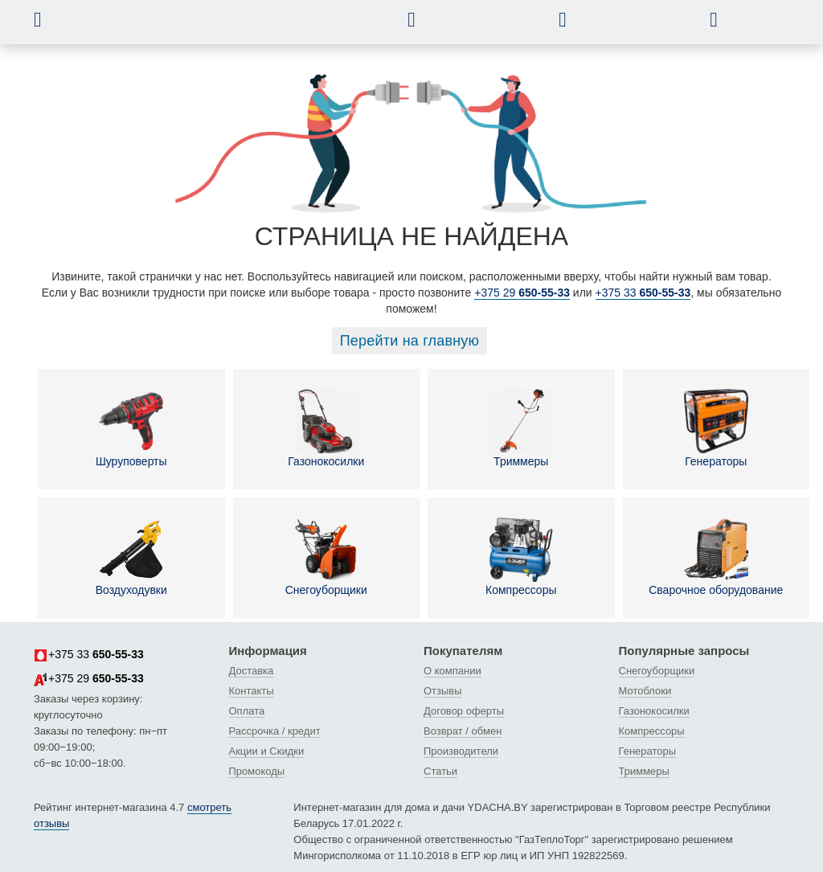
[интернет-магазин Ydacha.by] (225, 26)
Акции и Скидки (267, 751)
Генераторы (716, 428)
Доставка (251, 671)
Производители (461, 751)
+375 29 (522, 292)
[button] (50, 19)
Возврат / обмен (463, 731)
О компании (452, 671)
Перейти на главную (410, 341)
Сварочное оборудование (716, 557)
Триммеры (521, 428)
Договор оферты (464, 711)
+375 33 (643, 292)
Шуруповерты (131, 428)
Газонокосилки (326, 428)
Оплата (247, 711)
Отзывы (443, 691)
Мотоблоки (645, 691)
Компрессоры (521, 557)
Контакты (251, 691)
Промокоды (257, 771)
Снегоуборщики (326, 557)
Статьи (440, 771)
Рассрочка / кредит (275, 731)
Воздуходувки (131, 557)
